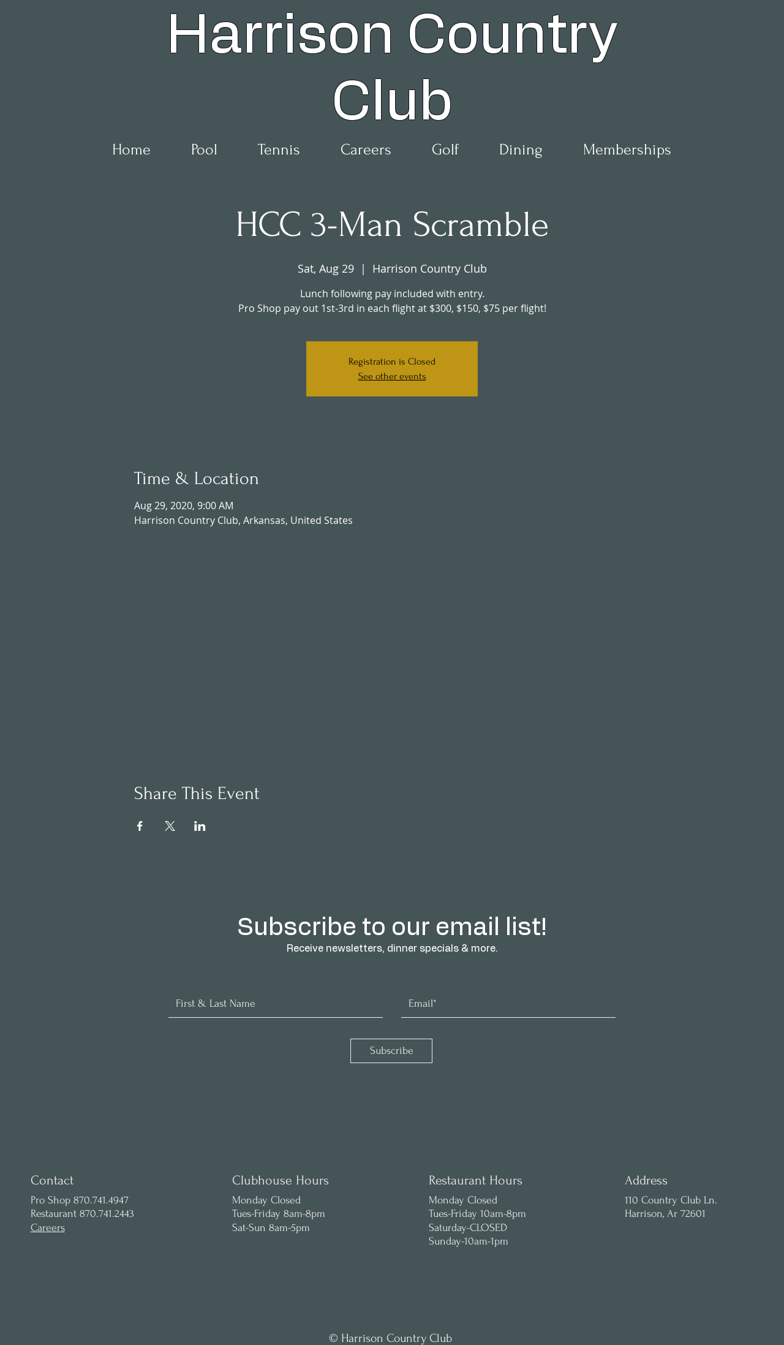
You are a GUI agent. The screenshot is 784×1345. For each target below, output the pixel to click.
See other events (392, 376)
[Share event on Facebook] (140, 826)
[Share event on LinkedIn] (200, 826)
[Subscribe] (391, 1051)
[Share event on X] (170, 826)
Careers (48, 1227)
